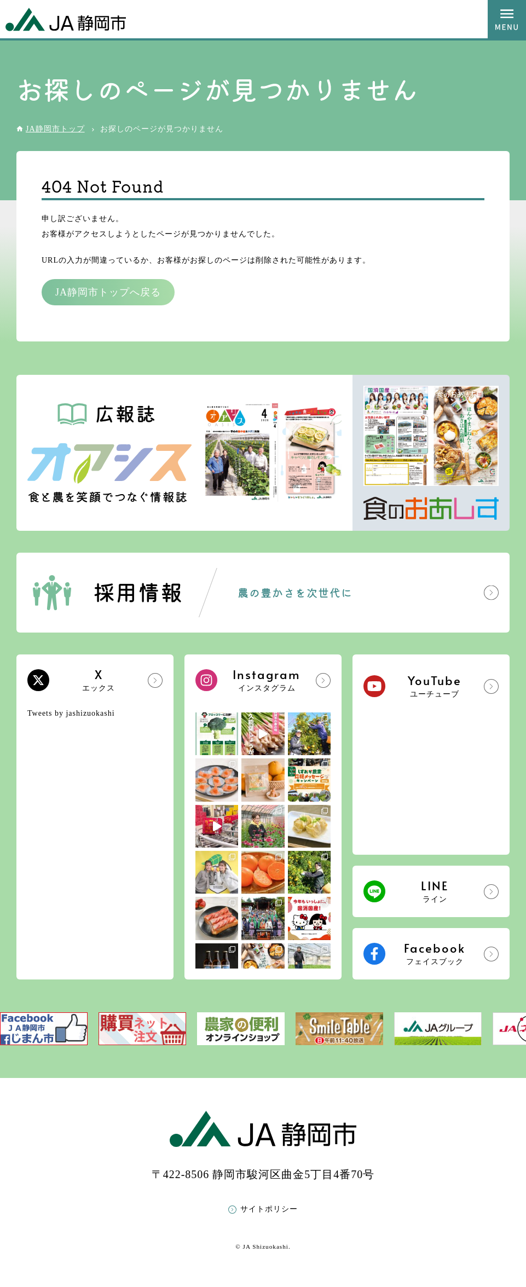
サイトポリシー (269, 1209)
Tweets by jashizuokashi (71, 713)
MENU (507, 19)
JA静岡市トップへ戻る (108, 292)
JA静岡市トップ (55, 129)
